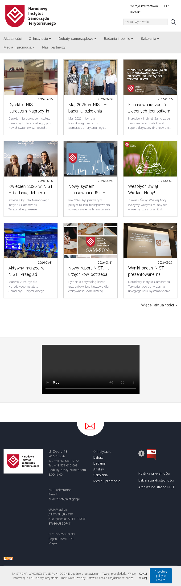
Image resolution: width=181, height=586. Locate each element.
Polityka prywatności (154, 473)
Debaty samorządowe (77, 38)
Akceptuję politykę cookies (161, 576)
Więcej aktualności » (159, 305)
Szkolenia (150, 38)
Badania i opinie (118, 38)
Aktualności (13, 38)
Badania (99, 463)
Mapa (53, 543)
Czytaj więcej (143, 576)
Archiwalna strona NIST (156, 487)
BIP (166, 6)
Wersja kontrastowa (144, 6)
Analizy (98, 469)
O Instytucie (40, 38)
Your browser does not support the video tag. (91, 369)
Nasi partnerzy (54, 47)
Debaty (98, 457)
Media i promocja (19, 47)
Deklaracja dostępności (156, 480)
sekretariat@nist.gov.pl (64, 499)
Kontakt (135, 12)
